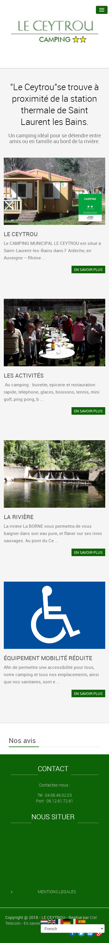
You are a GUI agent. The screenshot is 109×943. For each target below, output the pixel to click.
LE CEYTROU (21, 234)
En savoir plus (36, 923)
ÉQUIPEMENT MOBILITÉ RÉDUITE (48, 658)
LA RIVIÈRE (18, 517)
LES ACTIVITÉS (24, 375)
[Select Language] (73, 928)
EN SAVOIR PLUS (88, 269)
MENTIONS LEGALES (57, 891)
